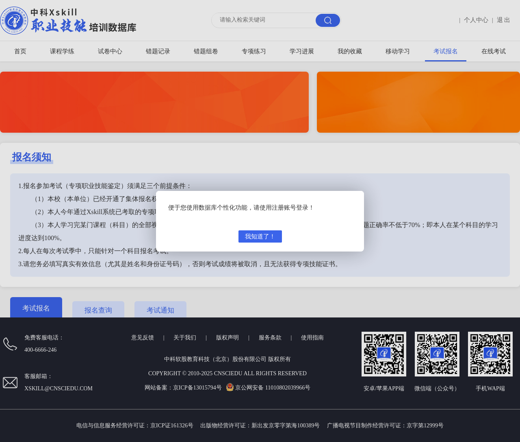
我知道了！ (260, 236)
